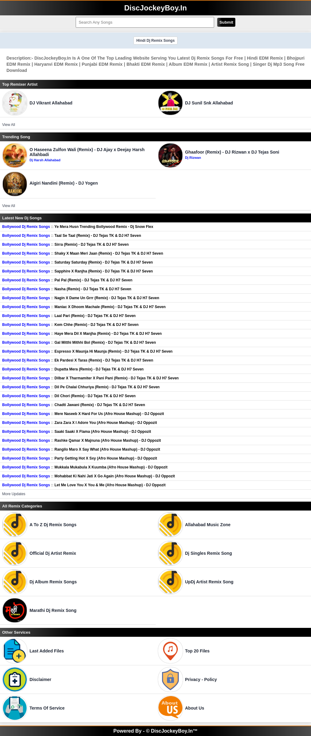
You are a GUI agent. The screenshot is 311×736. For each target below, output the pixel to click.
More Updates (13, 494)
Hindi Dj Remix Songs (155, 40)
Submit (226, 22)
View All (8, 125)
